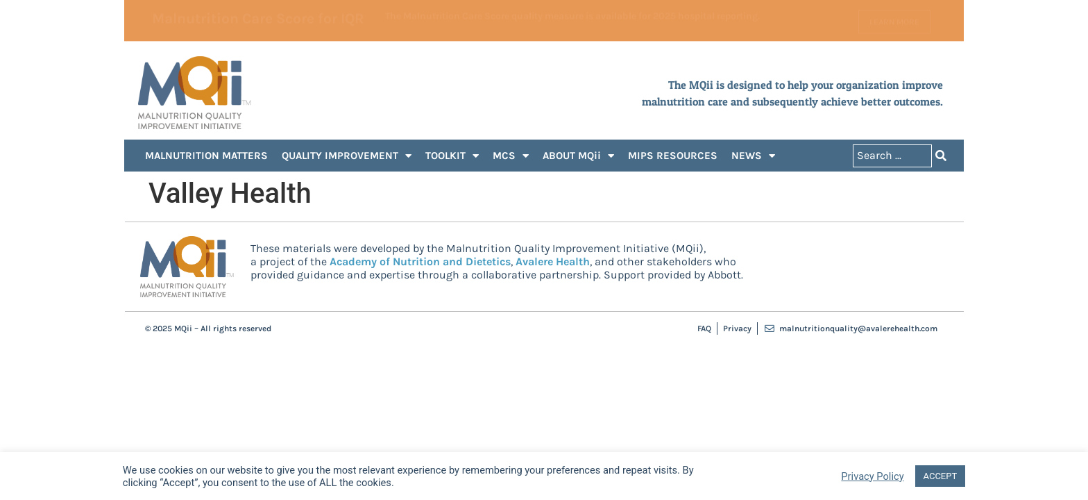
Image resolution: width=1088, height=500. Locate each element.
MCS (511, 156)
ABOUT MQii (578, 156)
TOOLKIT (452, 156)
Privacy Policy (872, 476)
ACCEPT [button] (941, 476)
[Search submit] (941, 156)
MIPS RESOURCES (672, 155)
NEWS (753, 156)
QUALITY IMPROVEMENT (346, 156)
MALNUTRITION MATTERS (206, 155)
